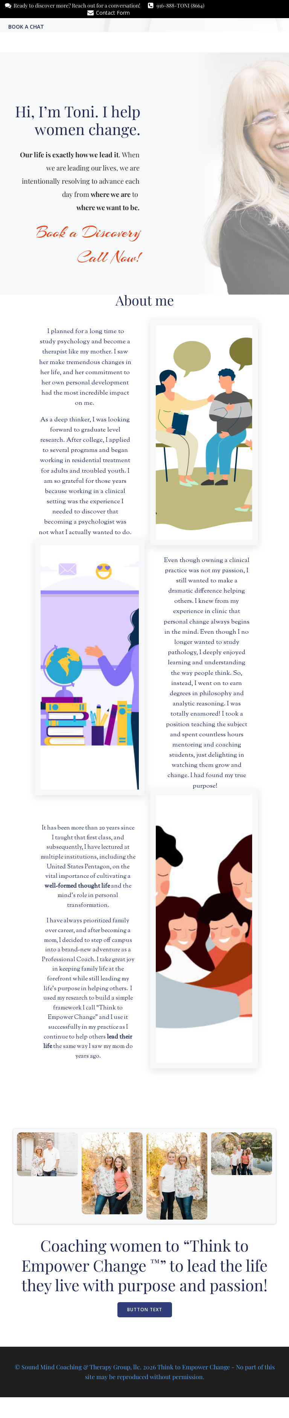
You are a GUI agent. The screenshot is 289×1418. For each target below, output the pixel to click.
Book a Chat (25, 25)
